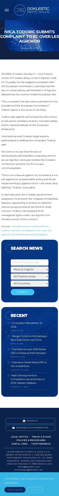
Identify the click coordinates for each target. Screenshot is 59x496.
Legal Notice (19, 436)
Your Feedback (41, 443)
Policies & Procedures (31, 440)
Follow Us (30, 421)
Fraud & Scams (41, 436)
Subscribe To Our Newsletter (30, 428)
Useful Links (19, 443)
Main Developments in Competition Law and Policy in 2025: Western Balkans (28, 379)
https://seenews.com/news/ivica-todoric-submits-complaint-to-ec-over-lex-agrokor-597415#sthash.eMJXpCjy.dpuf (26, 230)
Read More (14, 489)
